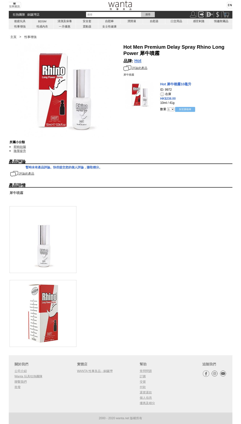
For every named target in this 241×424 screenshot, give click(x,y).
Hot (137, 60)
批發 (18, 387)
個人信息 (146, 397)
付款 (143, 387)
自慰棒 (109, 21)
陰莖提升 (20, 151)
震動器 (87, 26)
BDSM (42, 21)
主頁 (13, 37)
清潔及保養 (65, 21)
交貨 (143, 381)
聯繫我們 (21, 381)
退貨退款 (146, 392)
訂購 (143, 376)
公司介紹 (21, 371)
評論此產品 (135, 68)
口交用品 (176, 21)
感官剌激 (198, 21)
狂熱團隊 (19, 14)
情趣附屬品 (221, 21)
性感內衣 (42, 26)
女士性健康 (109, 26)
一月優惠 (64, 26)
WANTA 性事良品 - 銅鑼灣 (95, 371)
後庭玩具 (20, 21)
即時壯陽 (20, 147)
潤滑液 (131, 21)
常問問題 (146, 371)
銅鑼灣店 (33, 14)
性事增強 (20, 26)
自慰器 (154, 21)
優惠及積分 (147, 403)
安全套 (87, 21)
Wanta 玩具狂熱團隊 (28, 376)
